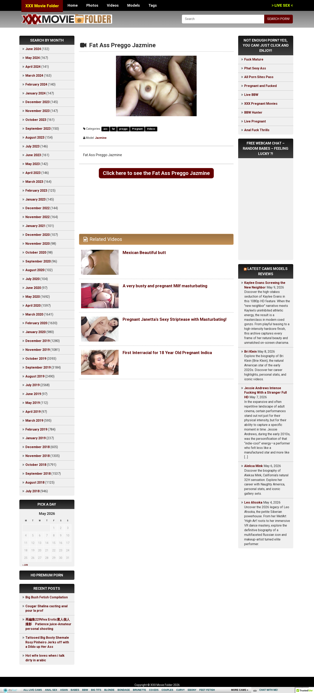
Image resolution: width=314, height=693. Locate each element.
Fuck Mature (253, 59)
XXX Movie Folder (42, 5)
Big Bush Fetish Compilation (46, 597)
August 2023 (34, 137)
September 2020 (38, 261)
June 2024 (33, 49)
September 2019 (38, 367)
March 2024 (34, 75)
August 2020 (34, 270)
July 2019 (32, 385)
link (310, 629)
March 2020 (34, 314)
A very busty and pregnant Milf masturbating (171, 287)
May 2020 (32, 297)
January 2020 (35, 332)
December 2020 (37, 235)
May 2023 (32, 164)
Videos (113, 5)
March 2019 (34, 420)
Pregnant (137, 129)
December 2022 (37, 208)
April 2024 (33, 67)
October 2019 (35, 359)
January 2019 (35, 438)
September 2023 (38, 129)
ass (105, 129)
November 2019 (37, 350)
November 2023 (37, 111)
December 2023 (37, 102)
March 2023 (34, 182)
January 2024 (35, 93)
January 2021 (35, 226)
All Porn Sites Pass (258, 77)
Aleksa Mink (253, 466)
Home (73, 5)
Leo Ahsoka (253, 502)
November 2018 (37, 456)
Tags (152, 5)
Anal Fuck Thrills (256, 130)
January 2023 (35, 199)
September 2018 (38, 474)
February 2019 (36, 429)
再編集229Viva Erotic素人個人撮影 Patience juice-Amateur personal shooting (48, 624)
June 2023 (33, 155)
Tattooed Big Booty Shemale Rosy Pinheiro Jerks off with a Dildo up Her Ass (47, 642)
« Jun (25, 565)
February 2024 (36, 84)
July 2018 (32, 491)
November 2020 (37, 244)
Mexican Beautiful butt (147, 253)
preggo (123, 129)
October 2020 (35, 252)
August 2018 (34, 482)
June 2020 (33, 288)
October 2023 (35, 120)
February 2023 (36, 190)
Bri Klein (250, 351)
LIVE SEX (282, 5)
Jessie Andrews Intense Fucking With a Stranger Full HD (265, 392)
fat (113, 129)
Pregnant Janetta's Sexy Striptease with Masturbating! (166, 322)
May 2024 (32, 58)
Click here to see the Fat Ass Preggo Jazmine (156, 173)
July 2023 (32, 146)
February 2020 (36, 323)
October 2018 (35, 465)
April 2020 (33, 305)
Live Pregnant (255, 121)
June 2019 (33, 394)
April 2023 (33, 173)
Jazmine (100, 137)
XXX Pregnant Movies (260, 104)
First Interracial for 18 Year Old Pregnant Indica (175, 353)
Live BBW (251, 95)
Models (133, 5)
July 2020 (32, 279)
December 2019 (37, 341)
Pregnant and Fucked (260, 86)
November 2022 (37, 217)
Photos (92, 5)
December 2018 (37, 447)
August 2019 (34, 376)
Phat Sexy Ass (255, 68)
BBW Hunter (253, 112)
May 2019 (32, 403)
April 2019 (33, 412)
